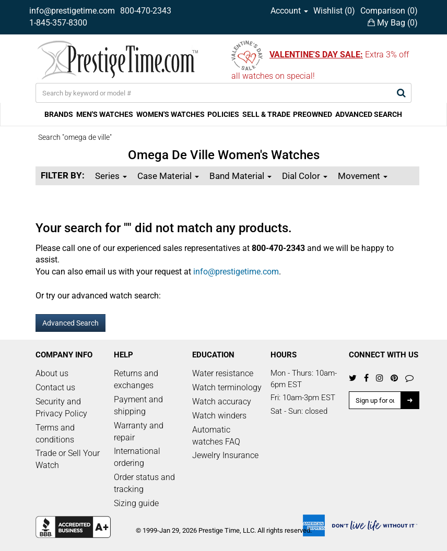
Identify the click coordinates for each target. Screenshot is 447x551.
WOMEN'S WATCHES (170, 114)
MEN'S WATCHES (104, 114)
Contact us (55, 387)
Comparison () (389, 11)
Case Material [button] (168, 176)
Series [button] (111, 176)
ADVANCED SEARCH (368, 114)
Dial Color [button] (304, 176)
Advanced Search (70, 323)
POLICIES (223, 114)
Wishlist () (334, 11)
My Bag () (393, 23)
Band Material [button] (240, 176)
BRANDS (58, 114)
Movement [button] (362, 176)
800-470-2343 (145, 11)
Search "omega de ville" (75, 137)
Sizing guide (136, 503)
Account (289, 11)
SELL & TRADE (266, 114)
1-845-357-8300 (58, 23)
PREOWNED (312, 114)
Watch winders (219, 416)
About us (52, 373)
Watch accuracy (221, 401)
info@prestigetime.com (72, 11)
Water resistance (222, 373)
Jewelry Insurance (225, 455)
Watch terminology (227, 387)
